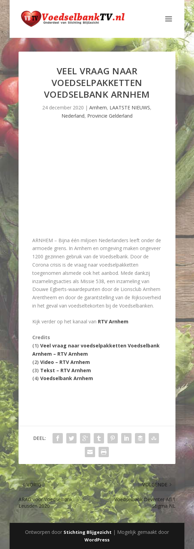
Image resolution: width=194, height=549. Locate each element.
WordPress (97, 540)
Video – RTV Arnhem (65, 362)
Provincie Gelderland (110, 115)
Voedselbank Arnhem (66, 378)
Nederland (72, 115)
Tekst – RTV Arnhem (65, 370)
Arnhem (98, 107)
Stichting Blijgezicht (88, 532)
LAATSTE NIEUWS (130, 107)
